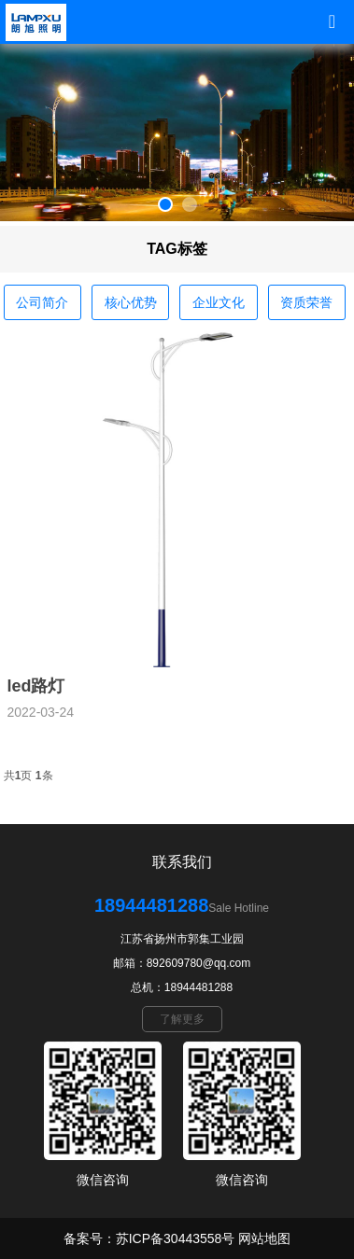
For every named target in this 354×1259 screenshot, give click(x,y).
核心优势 (131, 302)
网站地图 (264, 1238)
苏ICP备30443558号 (175, 1238)
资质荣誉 (306, 302)
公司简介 (42, 302)
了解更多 (182, 1019)
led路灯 (35, 686)
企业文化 (218, 302)
